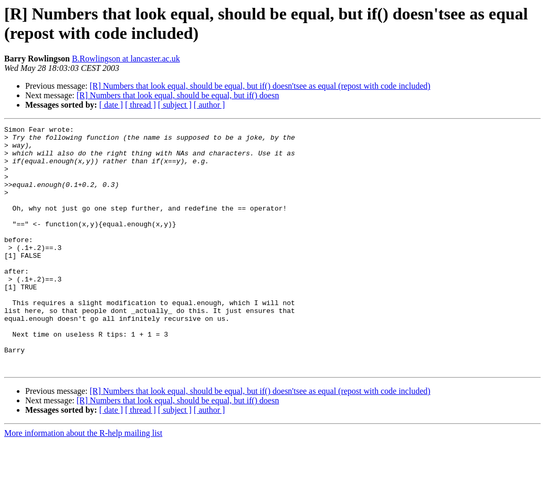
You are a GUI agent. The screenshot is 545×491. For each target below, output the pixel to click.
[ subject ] (175, 104)
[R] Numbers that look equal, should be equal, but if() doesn (178, 95)
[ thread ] (140, 104)
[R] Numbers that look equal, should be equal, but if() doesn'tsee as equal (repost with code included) (260, 85)
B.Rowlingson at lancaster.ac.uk (126, 58)
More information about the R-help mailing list (83, 481)
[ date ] (111, 104)
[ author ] (209, 104)
